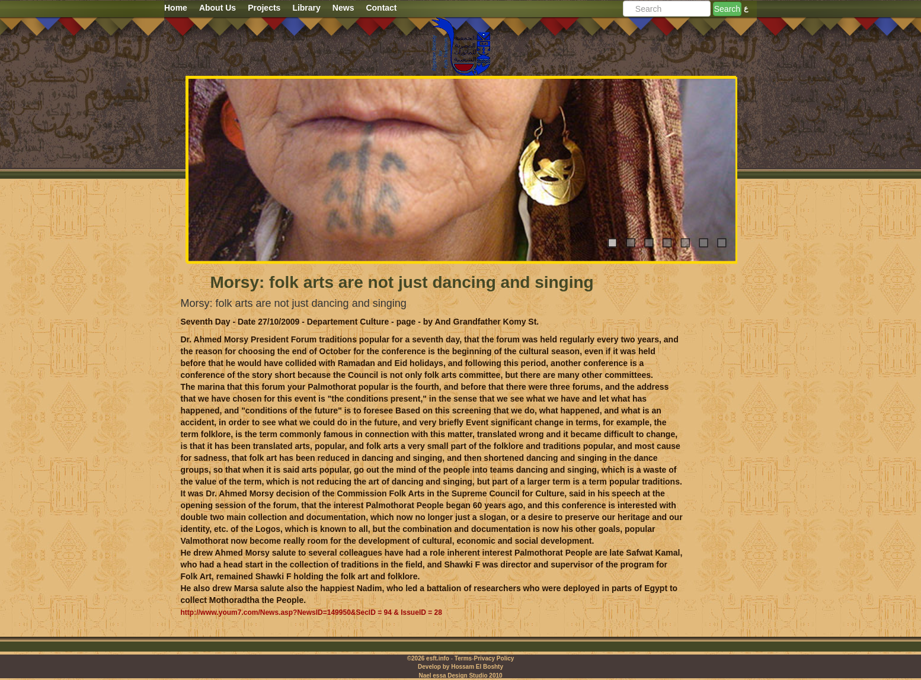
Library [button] (306, 7)
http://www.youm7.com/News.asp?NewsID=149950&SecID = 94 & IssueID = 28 (311, 612)
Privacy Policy (494, 658)
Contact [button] (381, 7)
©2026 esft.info (428, 658)
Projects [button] (264, 7)
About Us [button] (217, 7)
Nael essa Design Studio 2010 (460, 675)
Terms (463, 658)
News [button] (343, 7)
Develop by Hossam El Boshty (460, 666)
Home (175, 7)
